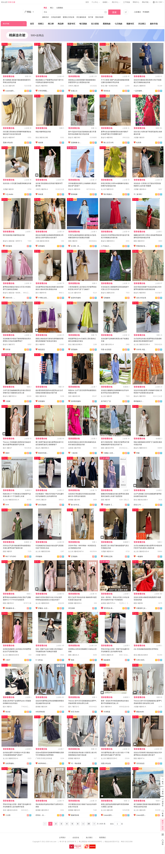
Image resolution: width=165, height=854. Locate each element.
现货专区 (71, 24)
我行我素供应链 (109, 194)
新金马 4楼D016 (74, 189)
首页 (87, 2)
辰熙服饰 (41, 246)
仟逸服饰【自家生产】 (109, 505)
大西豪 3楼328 (8, 189)
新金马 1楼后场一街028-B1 (13, 293)
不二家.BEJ (138, 194)
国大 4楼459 (40, 344)
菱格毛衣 (45, 17)
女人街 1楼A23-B (74, 293)
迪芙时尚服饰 (76, 298)
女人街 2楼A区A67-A (75, 551)
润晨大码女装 (106, 763)
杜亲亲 (138, 143)
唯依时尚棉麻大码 (43, 453)
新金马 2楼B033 (139, 86)
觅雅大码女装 (8, 143)
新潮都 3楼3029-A (75, 603)
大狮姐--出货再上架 (109, 453)
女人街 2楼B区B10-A (10, 758)
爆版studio (140, 712)
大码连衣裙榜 (56, 17)
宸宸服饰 (41, 401)
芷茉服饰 (74, 556)
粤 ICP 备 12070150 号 (68, 842)
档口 (51, 8)
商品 (45, 8)
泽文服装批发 (81, 17)
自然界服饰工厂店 (10, 763)
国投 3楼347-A (139, 758)
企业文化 (76, 837)
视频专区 (130, 24)
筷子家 (90, 17)
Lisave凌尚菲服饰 (10, 91)
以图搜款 (60, 8)
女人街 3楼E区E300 (43, 551)
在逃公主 (74, 91)
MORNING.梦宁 (43, 763)
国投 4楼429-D (139, 241)
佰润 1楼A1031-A (107, 344)
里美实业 (107, 91)
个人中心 (96, 2)
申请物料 (146, 12)
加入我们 (89, 837)
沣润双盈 (107, 712)
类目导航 (6, 24)
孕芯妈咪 (71, 608)
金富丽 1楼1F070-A (108, 603)
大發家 (7, 401)
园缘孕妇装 (75, 815)
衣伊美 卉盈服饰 (141, 349)
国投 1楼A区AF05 (107, 448)
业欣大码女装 (141, 298)
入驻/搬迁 (137, 12)
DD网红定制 (108, 556)
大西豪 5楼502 (41, 655)
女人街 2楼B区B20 (42, 603)
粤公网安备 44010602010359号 (90, 842)
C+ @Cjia (39, 660)
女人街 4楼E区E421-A (11, 500)
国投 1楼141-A (73, 655)
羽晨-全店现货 (106, 349)
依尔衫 (7, 712)
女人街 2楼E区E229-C (109, 758)
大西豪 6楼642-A (140, 707)
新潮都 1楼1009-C (42, 810)
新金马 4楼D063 (140, 293)
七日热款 (118, 24)
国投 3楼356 (138, 603)
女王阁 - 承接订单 (76, 246)
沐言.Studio (75, 712)
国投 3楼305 (105, 500)
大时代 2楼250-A (42, 189)
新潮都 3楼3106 (41, 707)
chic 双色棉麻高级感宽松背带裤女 (146, 649)
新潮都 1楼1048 (74, 500)
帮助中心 (136, 2)
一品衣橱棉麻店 (139, 91)
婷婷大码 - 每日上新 (10, 298)
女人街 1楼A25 (106, 396)
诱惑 (72, 660)
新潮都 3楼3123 (74, 810)
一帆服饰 (139, 556)
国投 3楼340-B (41, 396)
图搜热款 (107, 24)
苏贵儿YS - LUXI (139, 505)
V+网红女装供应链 (43, 298)
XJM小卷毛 (140, 660)
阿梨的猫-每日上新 (141, 246)
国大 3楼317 (7, 448)
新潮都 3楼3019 (74, 758)
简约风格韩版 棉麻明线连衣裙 (14, 235)
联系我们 (102, 837)
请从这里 (8, 2)
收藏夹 (106, 2)
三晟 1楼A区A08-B (42, 241)
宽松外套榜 (99, 17)
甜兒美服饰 (42, 505)
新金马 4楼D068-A (42, 448)
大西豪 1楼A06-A (140, 189)
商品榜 (60, 24)
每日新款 (83, 24)
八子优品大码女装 (106, 246)
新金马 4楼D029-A (108, 241)
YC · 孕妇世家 (76, 763)
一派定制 (74, 453)
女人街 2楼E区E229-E (11, 655)
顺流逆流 (41, 349)
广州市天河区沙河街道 (44, 758)
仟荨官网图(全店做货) (43, 91)
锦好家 (40, 143)
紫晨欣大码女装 (68, 17)
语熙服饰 (74, 349)
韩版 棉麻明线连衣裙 (43, 132)
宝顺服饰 (107, 298)
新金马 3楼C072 (9, 344)
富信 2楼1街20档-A (75, 344)
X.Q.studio (9, 194)
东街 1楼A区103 (74, 396)
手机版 (126, 2)
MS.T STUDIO (10, 556)
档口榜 (51, 24)
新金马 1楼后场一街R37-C (12, 241)
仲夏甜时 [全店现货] (141, 608)
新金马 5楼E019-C (140, 448)
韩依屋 (40, 194)
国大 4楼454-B (41, 293)
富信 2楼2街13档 (42, 137)
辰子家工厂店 (106, 401)
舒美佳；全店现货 (41, 815)
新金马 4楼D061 (107, 137)
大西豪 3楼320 (139, 137)
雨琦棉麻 (74, 194)
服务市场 (154, 24)
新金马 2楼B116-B (107, 293)
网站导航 (146, 2)
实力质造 (95, 24)
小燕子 (7, 660)
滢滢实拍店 (140, 763)
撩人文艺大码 (108, 143)
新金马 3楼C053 (140, 396)
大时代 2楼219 (41, 500)
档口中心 (116, 2)
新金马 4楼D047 (9, 137)
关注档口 (142, 24)
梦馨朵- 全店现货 (43, 608)
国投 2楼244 (72, 241)
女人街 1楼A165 (9, 86)
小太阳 (7, 815)
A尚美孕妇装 (40, 712)
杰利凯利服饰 (76, 401)
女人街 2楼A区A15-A (141, 551)
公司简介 (62, 837)
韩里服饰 (8, 246)
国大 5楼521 (7, 707)
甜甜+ (7, 453)
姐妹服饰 (107, 660)
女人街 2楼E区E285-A (142, 344)
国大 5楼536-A (106, 707)
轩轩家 (7, 349)
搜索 (114, 12)
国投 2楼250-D (8, 603)
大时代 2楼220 (73, 86)
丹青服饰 (39, 556)
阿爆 (138, 453)
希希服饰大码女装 (139, 401)
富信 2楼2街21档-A (141, 500)
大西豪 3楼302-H (107, 551)
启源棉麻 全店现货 (76, 143)
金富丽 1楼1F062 (74, 448)
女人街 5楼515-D (107, 189)
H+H (7, 505)
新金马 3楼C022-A (9, 396)
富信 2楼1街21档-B (141, 655)
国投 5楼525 (7, 551)
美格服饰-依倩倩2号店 (10, 608)
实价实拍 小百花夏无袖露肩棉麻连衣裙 (17, 183)
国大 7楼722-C (73, 707)
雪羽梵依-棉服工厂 (109, 608)
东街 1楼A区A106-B (10, 810)
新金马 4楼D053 (41, 86)
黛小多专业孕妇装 (76, 505)
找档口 (41, 24)
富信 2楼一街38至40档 (109, 86)
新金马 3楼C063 (74, 137)
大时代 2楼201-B (107, 655)
